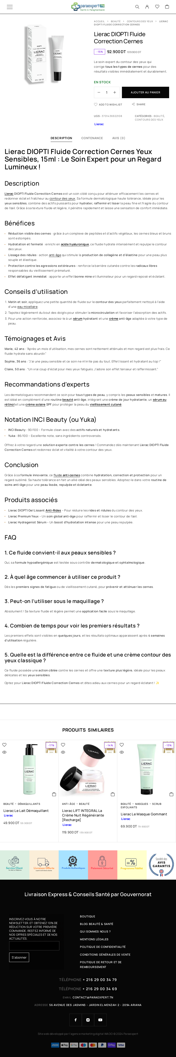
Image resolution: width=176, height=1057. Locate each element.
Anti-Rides (53, 510)
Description (61, 138)
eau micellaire (27, 307)
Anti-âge (68, 804)
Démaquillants (29, 804)
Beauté (116, 21)
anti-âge (55, 255)
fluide (67, 475)
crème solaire (35, 404)
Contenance (92, 138)
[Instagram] (88, 1020)
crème (113, 318)
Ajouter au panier (145, 92)
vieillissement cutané (105, 404)
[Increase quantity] (116, 92)
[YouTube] (100, 1020)
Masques (141, 804)
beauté (67, 399)
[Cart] (167, 7)
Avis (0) (118, 138)
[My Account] (147, 7)
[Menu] (9, 7)
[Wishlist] (157, 7)
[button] (54, 794)
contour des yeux (62, 198)
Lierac (9, 194)
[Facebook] (75, 1020)
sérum (77, 318)
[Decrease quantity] (97, 92)
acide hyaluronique (75, 244)
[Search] (137, 7)
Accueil (99, 21)
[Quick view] (14, 752)
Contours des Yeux (140, 21)
